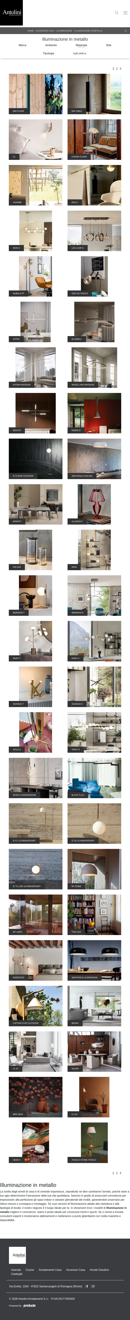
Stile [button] (108, 45)
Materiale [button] (81, 45)
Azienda (16, 1269)
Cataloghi (17, 1273)
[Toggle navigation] (125, 13)
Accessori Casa (45, 31)
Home (30, 31)
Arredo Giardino (99, 1269)
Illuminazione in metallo (88, 31)
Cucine (30, 1269)
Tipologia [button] (48, 53)
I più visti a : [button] (80, 53)
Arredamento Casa (50, 1269)
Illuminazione (64, 31)
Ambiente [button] (51, 45)
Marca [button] (22, 45)
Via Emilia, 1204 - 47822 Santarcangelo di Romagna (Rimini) (45, 1286)
